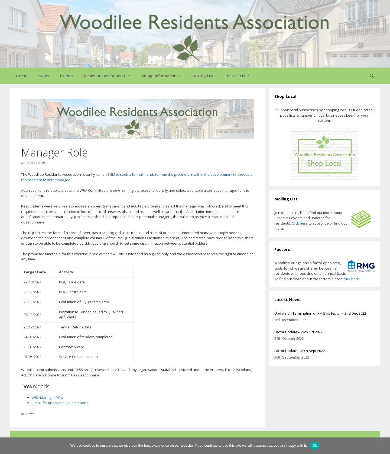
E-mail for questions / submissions (60, 402)
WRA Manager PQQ (47, 397)
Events (66, 75)
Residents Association (110, 76)
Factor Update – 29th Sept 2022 (299, 350)
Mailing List (203, 75)
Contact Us (240, 76)
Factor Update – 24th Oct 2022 (298, 332)
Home (21, 75)
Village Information (165, 76)
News (43, 75)
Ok (314, 445)
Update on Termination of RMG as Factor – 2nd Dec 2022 (320, 313)
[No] (383, 445)
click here (351, 278)
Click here (300, 223)
